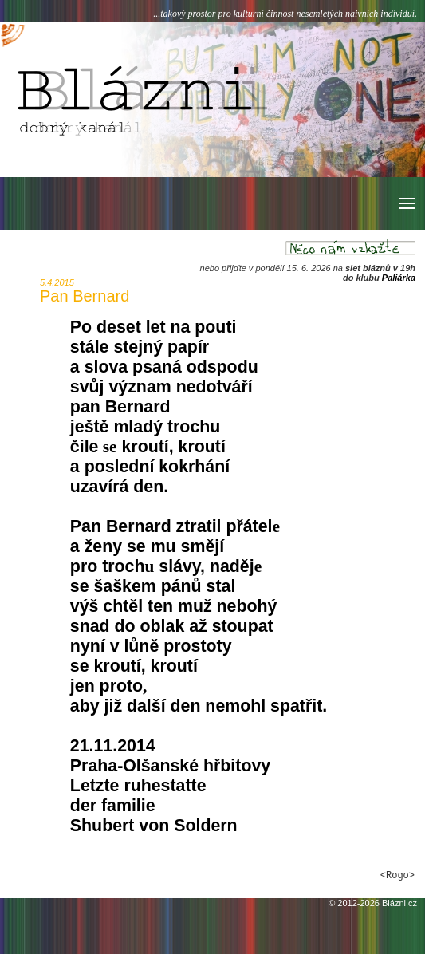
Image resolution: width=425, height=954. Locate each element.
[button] (405, 203)
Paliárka (398, 277)
